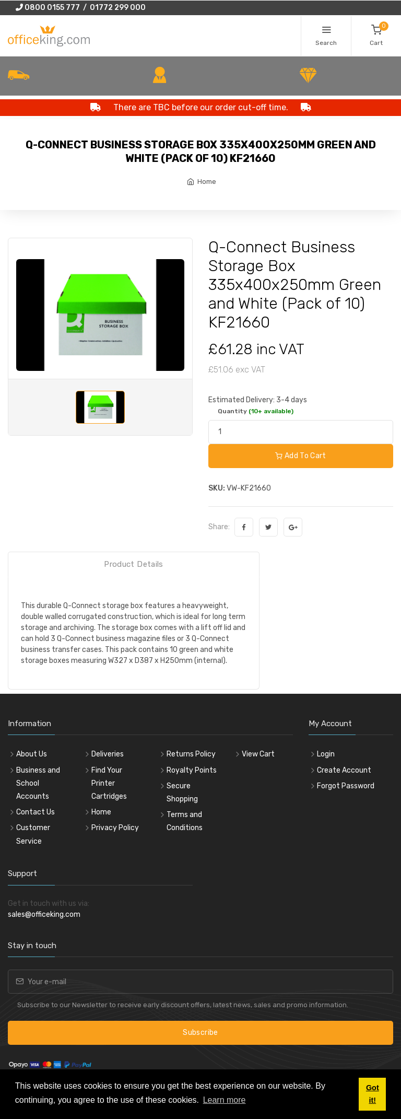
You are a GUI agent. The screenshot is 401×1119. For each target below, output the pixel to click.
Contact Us (35, 812)
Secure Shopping (182, 792)
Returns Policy (191, 754)
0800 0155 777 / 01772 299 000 (81, 7)
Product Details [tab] (133, 564)
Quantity (255, 411)
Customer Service (33, 834)
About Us (31, 754)
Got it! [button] (372, 1093)
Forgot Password (345, 786)
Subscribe (200, 1032)
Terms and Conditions (185, 821)
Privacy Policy (115, 827)
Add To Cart (300, 455)
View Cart (258, 754)
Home (206, 181)
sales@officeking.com (44, 914)
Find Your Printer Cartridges (109, 783)
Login (326, 754)
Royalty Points (192, 770)
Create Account (344, 770)
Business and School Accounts (38, 783)
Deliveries (107, 754)
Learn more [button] (224, 1099)
